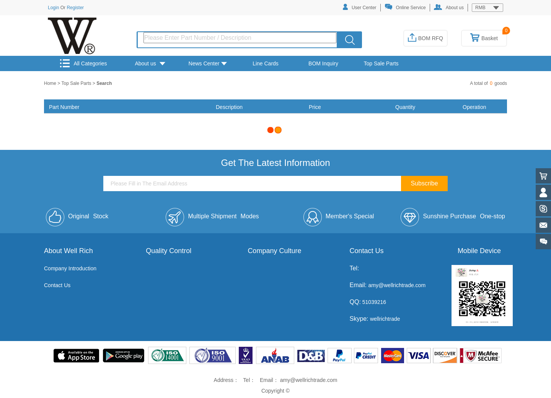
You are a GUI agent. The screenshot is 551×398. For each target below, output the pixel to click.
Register (75, 7)
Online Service (405, 7)
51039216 (373, 302)
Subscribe (424, 183)
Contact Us (57, 285)
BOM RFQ (425, 38)
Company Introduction (70, 268)
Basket (484, 38)
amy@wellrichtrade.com (396, 285)
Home (50, 83)
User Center (360, 7)
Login (53, 7)
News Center (208, 63)
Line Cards (266, 63)
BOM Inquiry (323, 63)
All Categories (83, 63)
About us (449, 7)
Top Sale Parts (381, 63)
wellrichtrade (385, 319)
